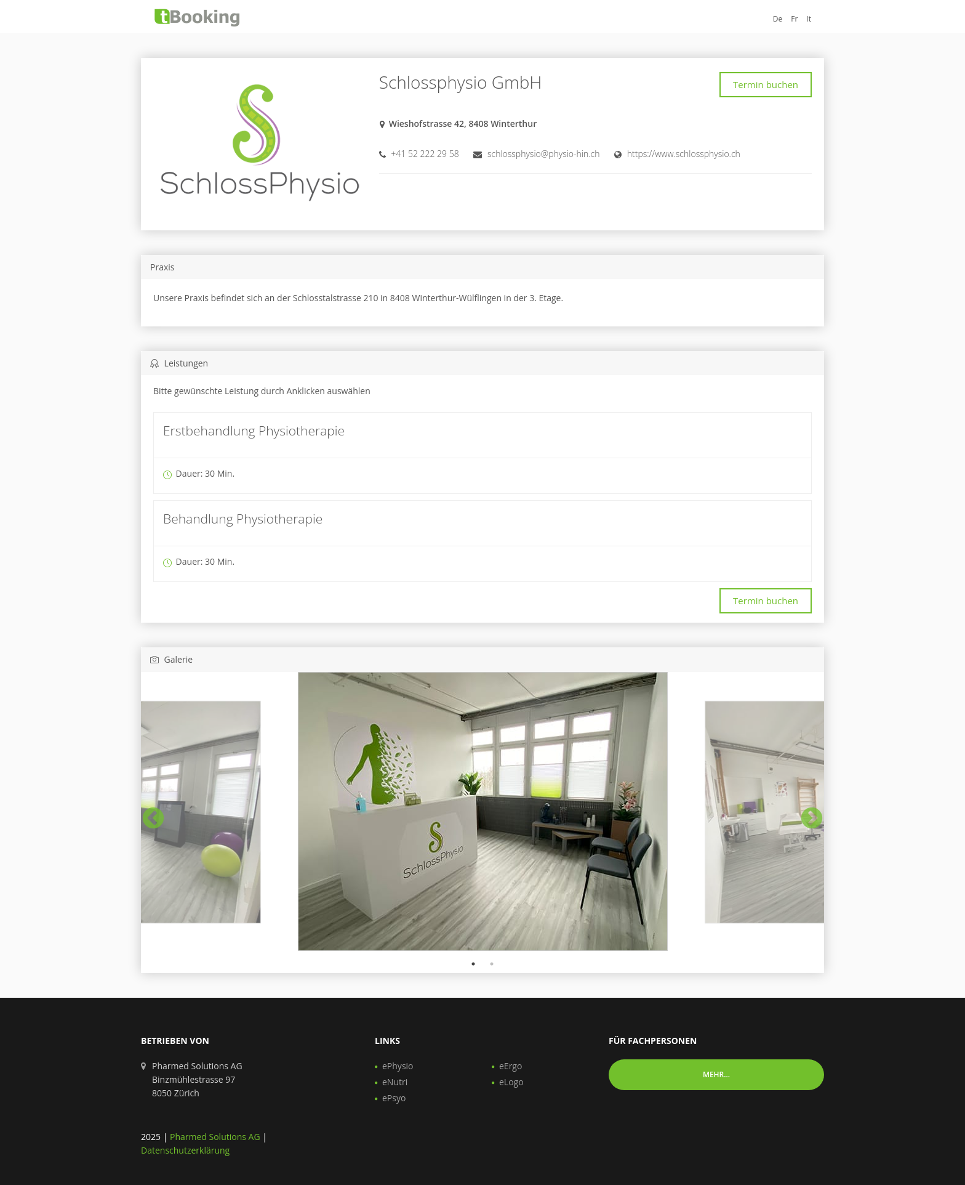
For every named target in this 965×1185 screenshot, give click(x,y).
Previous (147, 813)
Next (805, 813)
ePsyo (394, 1098)
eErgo (510, 1066)
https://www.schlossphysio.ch (683, 154)
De (777, 19)
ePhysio (398, 1066)
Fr (794, 19)
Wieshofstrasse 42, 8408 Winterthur (463, 123)
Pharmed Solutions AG (215, 1137)
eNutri (394, 1082)
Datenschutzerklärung (185, 1150)
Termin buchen (765, 84)
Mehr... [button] (716, 1074)
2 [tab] (492, 964)
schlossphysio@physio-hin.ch (543, 154)
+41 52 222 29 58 (424, 154)
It (808, 19)
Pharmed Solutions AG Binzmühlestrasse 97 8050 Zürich (197, 1079)
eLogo (511, 1082)
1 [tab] (473, 964)
